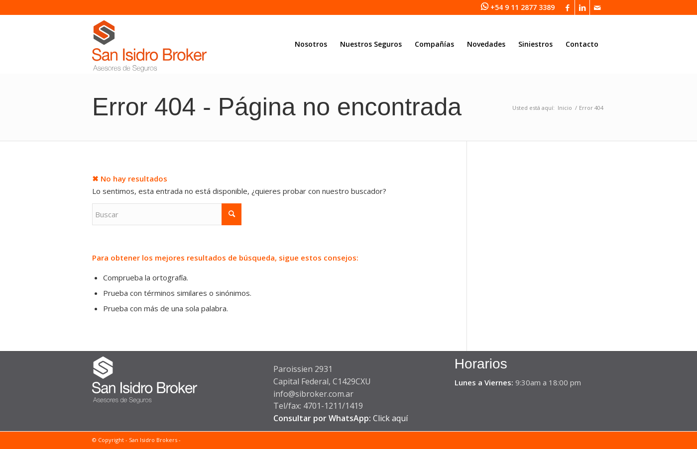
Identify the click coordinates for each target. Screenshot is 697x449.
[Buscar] (166, 214)
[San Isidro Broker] (149, 49)
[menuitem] (311, 44)
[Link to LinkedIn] (582, 7)
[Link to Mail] (597, 7)
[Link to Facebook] (567, 7)
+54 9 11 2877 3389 (522, 7)
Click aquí (390, 418)
